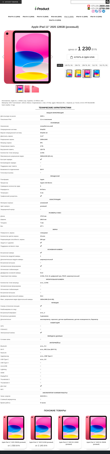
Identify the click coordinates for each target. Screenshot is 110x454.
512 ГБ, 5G (103, 65)
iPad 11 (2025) (68, 16)
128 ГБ (60, 65)
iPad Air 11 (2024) (28, 16)
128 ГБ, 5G (69, 65)
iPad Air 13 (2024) (42, 16)
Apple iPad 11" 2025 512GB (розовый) (41, 442)
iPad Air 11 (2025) (82, 16)
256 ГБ (77, 65)
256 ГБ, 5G (86, 65)
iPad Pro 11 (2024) (14, 16)
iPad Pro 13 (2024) (55, 20)
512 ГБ (94, 65)
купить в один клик (82, 57)
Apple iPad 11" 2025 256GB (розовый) (14, 442)
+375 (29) (98, 6)
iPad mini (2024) (56, 16)
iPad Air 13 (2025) (96, 16)
